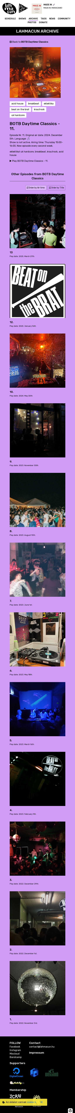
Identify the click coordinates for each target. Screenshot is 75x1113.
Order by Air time (36, 187)
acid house (17, 103)
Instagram (15, 1050)
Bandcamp (16, 1057)
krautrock (39, 109)
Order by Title (56, 187)
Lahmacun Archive (37, 31)
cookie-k (31, 1102)
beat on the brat (20, 109)
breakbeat (33, 103)
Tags (43, 18)
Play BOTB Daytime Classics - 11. (29, 161)
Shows (22, 18)
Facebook (15, 1046)
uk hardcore (18, 115)
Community (64, 18)
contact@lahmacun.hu (41, 1046)
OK (41, 1102)
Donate (43, 22)
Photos (32, 22)
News (52, 18)
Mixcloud (14, 1053)
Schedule (10, 18)
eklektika (48, 103)
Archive (33, 18)
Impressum (36, 1052)
